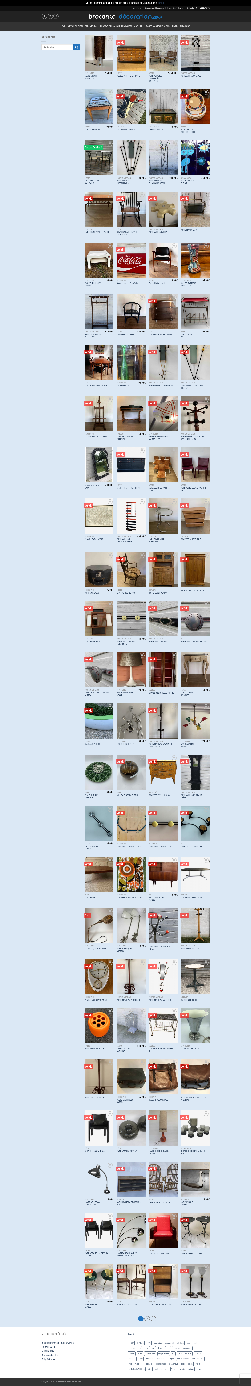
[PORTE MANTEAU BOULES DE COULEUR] (195, 362)
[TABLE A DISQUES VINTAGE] (195, 311)
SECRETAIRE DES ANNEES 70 (160, 1305)
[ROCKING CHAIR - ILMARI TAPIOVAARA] (131, 209)
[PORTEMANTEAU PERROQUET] (99, 1076)
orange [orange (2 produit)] (131, 1358)
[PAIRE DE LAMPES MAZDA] (195, 1281)
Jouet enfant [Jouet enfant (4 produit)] (150, 1353)
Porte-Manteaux (154, 26)
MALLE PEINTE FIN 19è (157, 130)
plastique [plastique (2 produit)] (160, 1358)
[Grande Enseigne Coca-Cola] (131, 260)
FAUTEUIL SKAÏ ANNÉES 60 (159, 1253)
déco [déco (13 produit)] (168, 1348)
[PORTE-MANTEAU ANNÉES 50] (163, 976)
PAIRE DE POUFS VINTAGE (127, 1151)
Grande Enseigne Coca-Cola (127, 283)
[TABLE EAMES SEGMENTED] (195, 874)
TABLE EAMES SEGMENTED (191, 897)
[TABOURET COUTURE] (99, 106)
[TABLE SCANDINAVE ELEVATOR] (99, 209)
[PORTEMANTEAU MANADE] (195, 53)
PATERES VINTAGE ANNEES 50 (92, 847)
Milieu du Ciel (48, 1351)
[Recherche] (63, 26)
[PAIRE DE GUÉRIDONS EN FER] (195, 1230)
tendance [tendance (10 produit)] (165, 1369)
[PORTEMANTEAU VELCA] (163, 209)
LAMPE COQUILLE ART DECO (96, 949)
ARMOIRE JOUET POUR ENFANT (193, 591)
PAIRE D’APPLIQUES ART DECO (124, 949)
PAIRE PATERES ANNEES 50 (191, 846)
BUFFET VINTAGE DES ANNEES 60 (157, 898)
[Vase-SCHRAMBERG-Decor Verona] (195, 260)
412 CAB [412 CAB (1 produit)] (140, 1343)
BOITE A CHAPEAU (92, 593)
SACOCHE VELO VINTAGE (158, 1100)
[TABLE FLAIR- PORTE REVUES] (99, 260)
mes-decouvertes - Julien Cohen (57, 1342)
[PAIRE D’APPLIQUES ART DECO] (131, 925)
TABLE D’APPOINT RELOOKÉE (187, 694)
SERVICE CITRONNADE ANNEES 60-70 (193, 1152)
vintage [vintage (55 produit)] (191, 1369)
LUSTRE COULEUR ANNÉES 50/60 (187, 745)
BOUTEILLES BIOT (123, 386)
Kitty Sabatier (48, 1359)
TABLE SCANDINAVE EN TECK (96, 386)
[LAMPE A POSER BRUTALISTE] (99, 53)
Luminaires (126, 26)
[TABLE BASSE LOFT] (99, 874)
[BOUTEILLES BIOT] (131, 362)
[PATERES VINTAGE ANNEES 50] (99, 823)
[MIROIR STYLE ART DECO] (99, 464)
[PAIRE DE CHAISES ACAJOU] (131, 1281)
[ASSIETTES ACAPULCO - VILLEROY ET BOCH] (195, 106)
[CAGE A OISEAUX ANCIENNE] (131, 1025)
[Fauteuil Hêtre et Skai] (163, 260)
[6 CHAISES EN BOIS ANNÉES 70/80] (163, 464)
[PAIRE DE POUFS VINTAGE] (131, 1128)
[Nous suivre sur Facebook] (44, 16)
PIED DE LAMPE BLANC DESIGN (126, 694)
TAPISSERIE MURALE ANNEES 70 (129, 897)
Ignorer (161, 2)
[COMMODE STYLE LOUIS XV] (163, 772)
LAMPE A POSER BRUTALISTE (91, 77)
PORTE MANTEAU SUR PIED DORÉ (161, 386)
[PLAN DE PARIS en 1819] (99, 516)
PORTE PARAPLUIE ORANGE (95, 1049)
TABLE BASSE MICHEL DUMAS (160, 334)
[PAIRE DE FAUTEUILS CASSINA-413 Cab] (99, 1230)
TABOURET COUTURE (93, 130)
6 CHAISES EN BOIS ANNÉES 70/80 (159, 489)
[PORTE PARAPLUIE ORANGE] (99, 1025)
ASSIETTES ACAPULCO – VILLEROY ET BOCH (190, 131)
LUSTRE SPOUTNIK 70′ (125, 744)
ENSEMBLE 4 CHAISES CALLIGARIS (93, 182)
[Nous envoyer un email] (56, 16)
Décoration (106, 26)
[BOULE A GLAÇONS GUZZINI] (131, 772)
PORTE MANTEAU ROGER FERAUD (123, 182)
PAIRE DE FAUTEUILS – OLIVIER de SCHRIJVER (157, 78)
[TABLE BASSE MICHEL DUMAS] (163, 311)
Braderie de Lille (49, 1355)
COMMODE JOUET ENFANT (191, 539)
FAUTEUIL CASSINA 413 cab (95, 1151)
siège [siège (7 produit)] (190, 1364)
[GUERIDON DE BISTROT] (195, 976)
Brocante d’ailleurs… (175, 8)
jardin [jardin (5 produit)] (140, 1353)
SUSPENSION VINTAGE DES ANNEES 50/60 (159, 437)
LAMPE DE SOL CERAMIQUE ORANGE (159, 1152)
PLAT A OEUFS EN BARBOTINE (91, 796)
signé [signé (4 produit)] (183, 1364)
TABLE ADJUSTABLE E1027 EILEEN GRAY (159, 540)
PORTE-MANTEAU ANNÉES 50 (160, 1000)
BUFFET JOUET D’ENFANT (158, 593)
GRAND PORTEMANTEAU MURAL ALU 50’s (97, 694)
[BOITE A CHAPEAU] (99, 569)
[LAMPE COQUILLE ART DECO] (99, 925)
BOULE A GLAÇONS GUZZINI (127, 795)
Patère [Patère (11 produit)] (140, 1358)
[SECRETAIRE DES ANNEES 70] (163, 1281)
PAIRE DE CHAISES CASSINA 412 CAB (193, 489)
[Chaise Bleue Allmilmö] (131, 311)
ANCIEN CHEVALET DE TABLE (96, 437)
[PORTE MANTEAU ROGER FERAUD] (131, 157)
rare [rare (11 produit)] (130, 1364)
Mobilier (139, 26)
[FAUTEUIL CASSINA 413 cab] (99, 1128)
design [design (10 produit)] (160, 1348)
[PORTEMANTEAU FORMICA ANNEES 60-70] (131, 516)
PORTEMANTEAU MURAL (158, 642)
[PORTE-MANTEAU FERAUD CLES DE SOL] (163, 157)
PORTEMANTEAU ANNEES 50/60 (129, 846)
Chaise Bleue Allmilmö (125, 334)
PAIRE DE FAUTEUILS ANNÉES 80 (93, 1305)
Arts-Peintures (75, 26)
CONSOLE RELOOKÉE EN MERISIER (125, 437)
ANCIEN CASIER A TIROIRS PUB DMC (129, 1203)
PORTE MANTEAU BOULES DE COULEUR (192, 386)
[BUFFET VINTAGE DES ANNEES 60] (163, 874)
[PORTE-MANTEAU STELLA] (195, 925)
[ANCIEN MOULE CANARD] (195, 1179)
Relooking (185, 26)
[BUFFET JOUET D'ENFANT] (163, 569)
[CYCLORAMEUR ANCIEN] (131, 106)
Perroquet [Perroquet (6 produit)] (150, 1358)
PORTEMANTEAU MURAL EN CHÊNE (191, 796)
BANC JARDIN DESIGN (93, 744)
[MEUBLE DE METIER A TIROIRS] (131, 53)
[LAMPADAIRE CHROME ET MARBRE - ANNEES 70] (131, 1230)
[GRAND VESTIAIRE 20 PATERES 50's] (99, 311)
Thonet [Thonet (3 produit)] (174, 1369)
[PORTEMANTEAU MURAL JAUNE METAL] (131, 618)
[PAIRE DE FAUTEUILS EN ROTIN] (163, 1179)
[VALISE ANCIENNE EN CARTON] (131, 1076)
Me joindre (137, 8)
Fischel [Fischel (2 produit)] (132, 1353)
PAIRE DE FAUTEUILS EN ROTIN (160, 1202)
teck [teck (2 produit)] (156, 1369)
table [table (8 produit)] (150, 1369)
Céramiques (92, 26)
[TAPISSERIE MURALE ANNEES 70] (131, 874)
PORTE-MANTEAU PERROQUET (128, 1000)
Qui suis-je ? (192, 8)
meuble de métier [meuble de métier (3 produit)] (185, 1353)
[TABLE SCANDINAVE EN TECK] (99, 362)
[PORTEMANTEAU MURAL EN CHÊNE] (195, 772)
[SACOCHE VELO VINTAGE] (163, 1076)
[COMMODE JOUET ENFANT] (195, 516)
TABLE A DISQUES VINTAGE (187, 335)
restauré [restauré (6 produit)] (149, 1364)
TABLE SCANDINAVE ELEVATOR (97, 232)
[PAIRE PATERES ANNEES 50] (195, 823)
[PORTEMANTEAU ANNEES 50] (163, 823)
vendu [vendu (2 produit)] (182, 1369)
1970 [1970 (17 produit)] (149, 1343)
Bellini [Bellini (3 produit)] (196, 1343)
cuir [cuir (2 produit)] (153, 1348)
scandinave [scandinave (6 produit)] (173, 1364)
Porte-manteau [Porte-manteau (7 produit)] (183, 1358)
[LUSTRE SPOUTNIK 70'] (131, 721)
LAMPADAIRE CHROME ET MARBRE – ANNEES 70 (127, 1254)
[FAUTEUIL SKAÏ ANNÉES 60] (163, 1230)
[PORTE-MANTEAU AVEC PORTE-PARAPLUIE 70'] (163, 721)
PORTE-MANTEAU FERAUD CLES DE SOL (157, 182)
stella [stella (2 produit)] (198, 1364)
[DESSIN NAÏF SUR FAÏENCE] (195, 157)
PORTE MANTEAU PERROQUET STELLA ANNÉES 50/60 (192, 437)
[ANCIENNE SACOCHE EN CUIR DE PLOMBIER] (195, 1076)
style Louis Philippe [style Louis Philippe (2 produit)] (137, 1369)
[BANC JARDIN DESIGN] (99, 721)
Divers (175, 26)
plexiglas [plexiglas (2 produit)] (170, 1358)
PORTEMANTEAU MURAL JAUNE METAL (126, 643)
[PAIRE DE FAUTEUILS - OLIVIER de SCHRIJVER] (163, 53)
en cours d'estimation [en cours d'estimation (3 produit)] (181, 1348)
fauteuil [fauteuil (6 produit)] (196, 1348)
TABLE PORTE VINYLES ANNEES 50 (161, 1049)
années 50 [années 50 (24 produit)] (169, 1343)
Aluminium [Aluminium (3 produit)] (158, 1343)
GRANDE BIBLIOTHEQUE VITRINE (161, 693)
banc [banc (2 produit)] (189, 1343)
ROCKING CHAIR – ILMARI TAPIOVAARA (127, 233)
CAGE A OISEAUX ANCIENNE (123, 1049)
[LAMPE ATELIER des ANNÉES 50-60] (99, 1179)
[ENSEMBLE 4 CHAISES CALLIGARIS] (99, 157)
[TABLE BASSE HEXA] (99, 618)
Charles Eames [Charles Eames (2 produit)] (135, 1348)
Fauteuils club (48, 1346)
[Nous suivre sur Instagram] (50, 16)
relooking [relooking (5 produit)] (138, 1364)
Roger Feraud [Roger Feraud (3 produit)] (160, 1364)
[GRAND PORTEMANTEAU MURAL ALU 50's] (99, 669)
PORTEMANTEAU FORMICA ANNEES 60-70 (125, 541)
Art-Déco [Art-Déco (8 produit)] (180, 1343)
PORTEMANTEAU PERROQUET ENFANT (160, 947)
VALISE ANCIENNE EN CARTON (125, 1101)
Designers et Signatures (154, 8)
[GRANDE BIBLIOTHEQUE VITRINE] (163, 669)
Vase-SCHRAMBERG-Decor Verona (188, 284)
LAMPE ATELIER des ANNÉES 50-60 (92, 1203)
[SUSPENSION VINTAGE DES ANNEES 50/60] (163, 413)
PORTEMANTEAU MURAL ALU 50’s (194, 642)
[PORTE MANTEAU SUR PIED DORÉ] (163, 362)
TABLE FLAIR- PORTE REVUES (93, 284)
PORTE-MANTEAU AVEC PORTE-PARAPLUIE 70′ (161, 745)
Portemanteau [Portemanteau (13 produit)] (198, 1358)
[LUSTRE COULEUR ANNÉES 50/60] (195, 721)
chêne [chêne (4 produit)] (146, 1348)
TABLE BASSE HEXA (92, 642)
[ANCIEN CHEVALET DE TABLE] (99, 413)
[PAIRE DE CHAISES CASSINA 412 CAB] (195, 464)
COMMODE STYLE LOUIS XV (159, 795)
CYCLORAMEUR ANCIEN (126, 130)
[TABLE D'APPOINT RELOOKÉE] (195, 669)
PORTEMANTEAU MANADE (191, 76)
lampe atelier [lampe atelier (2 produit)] (163, 1353)
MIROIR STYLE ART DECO (92, 487)
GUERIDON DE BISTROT (189, 1000)
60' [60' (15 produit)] (132, 1343)
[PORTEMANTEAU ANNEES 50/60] (131, 823)
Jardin (116, 26)
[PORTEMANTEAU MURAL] (163, 618)
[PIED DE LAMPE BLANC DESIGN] (131, 669)
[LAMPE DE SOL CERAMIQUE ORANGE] (163, 1128)
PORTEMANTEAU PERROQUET (96, 1098)
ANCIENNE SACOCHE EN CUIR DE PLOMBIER (193, 1099)
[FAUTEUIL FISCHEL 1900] (131, 569)
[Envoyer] (76, 47)
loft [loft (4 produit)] (173, 1353)
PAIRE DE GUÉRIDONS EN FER (192, 1253)
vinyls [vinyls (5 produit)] (199, 1369)
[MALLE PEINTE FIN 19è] (163, 106)
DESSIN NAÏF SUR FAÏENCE (187, 182)
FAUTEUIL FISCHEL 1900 (126, 593)
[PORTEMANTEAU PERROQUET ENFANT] (163, 925)
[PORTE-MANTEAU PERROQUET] (131, 976)
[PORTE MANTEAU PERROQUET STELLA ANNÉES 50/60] (195, 413)
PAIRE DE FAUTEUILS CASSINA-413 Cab (96, 1254)
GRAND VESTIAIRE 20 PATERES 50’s (93, 335)
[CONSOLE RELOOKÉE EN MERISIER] (131, 413)
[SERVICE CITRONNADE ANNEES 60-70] (195, 1128)
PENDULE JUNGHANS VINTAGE (97, 1000)
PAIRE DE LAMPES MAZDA (191, 1305)
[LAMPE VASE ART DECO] (195, 1025)
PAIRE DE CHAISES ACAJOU (127, 1305)
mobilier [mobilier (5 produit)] (198, 1353)
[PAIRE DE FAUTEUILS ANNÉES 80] (99, 1281)
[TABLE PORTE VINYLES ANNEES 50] (163, 1025)
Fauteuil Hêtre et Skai (157, 283)
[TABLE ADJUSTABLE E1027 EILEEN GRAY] (163, 516)
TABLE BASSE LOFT (92, 897)
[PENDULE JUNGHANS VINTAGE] (99, 976)
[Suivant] (153, 1319)
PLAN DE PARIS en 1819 (94, 539)
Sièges (167, 26)
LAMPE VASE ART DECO (190, 1049)
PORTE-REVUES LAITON (190, 230)
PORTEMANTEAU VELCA (158, 232)
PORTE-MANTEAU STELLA (191, 949)
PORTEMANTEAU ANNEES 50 (160, 846)
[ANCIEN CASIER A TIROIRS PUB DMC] (131, 1179)
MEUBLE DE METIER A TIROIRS (128, 76)
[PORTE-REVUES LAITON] (195, 209)
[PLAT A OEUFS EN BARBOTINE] (99, 772)
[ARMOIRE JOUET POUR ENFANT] (195, 569)
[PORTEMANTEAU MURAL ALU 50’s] (195, 618)
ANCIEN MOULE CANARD (187, 1203)
